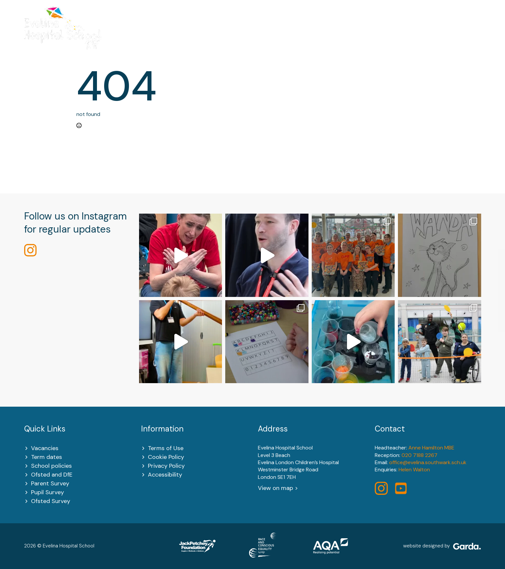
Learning (283, 36)
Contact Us (465, 36)
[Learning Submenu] (298, 36)
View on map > (278, 488)
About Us (177, 36)
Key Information (231, 36)
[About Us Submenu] (193, 36)
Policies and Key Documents (352, 36)
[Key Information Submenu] (255, 36)
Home (143, 36)
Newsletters (419, 36)
